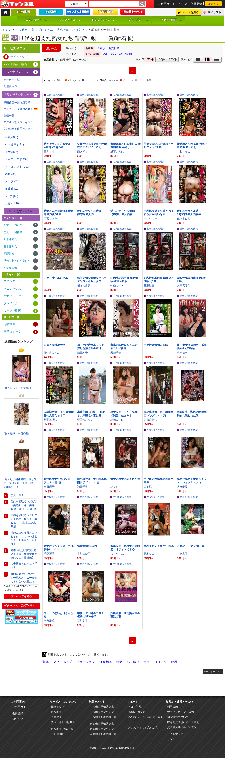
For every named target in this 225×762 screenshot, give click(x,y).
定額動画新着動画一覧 (103, 734)
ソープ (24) (12, 181)
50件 (150, 59)
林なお (114, 486)
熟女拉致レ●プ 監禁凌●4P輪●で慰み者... (57, 145)
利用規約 (172, 706)
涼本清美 (182, 352)
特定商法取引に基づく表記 (183, 722)
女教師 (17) (12, 188)
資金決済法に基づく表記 (182, 727)
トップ (6, 29)
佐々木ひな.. (184, 218)
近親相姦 (105, 662)
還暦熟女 (9, 253)
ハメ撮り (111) (14, 144)
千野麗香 (49, 553)
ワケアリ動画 (171, 19)
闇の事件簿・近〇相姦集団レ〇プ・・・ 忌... (92, 481)
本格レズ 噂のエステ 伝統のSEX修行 (92, 615)
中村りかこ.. (184, 151)
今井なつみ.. (151, 218)
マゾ (56, 662)
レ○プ (68, 662)
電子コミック (12, 331)
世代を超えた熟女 (56, 94)
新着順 (89, 48)
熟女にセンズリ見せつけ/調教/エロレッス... (59, 548)
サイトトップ (19, 56)
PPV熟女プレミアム (17, 72)
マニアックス (70, 19)
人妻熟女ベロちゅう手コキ (24, 565)
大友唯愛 (182, 486)
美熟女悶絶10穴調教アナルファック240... (158, 145)
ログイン (213, 3)
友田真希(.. (183, 285)
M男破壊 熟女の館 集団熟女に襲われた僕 (192, 413)
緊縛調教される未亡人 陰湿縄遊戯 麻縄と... (125, 145)
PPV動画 (21, 29)
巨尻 (147, 662)
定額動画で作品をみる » (18, 128)
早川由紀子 (83, 553)
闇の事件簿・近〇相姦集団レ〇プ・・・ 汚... (158, 413)
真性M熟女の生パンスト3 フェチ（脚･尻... (60, 481)
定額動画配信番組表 (102, 723)
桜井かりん (117, 553)
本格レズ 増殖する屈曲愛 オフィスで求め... (125, 548)
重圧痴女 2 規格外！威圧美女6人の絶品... (192, 346)
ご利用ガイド (167, 3)
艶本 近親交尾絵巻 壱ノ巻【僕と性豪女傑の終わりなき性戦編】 (24, 554)
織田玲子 (82, 352)
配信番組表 (10, 86)
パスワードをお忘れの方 (143, 727)
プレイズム (138, 19)
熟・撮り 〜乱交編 (16, 433)
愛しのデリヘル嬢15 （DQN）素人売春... (122, 212)
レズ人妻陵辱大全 (54, 345)
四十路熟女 (10, 239)
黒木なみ (149, 553)
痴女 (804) (11, 152)
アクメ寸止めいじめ (56, 278)
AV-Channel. (109, 748)
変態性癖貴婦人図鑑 (156, 345)
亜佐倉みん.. (51, 352)
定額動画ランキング (102, 728)
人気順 (101, 48)
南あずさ (82, 151)
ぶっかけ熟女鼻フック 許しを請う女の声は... (92, 346)
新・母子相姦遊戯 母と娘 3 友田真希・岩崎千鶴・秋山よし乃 (21, 483)
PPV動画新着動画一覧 (103, 717)
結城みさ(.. (117, 419)
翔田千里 (82, 486)
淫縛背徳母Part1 (87, 546)
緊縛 (45, 662)
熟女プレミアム (103, 19)
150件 (173, 59)
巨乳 (174, 662)
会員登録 (196, 3)
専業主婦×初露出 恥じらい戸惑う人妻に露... (91, 413)
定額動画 (9, 324)
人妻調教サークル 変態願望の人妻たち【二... (59, 413)
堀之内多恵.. (84, 285)
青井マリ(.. (50, 151)
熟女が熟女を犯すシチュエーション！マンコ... (191, 481)
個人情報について (178, 717)
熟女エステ (17, 495)
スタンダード (36, 19)
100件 (161, 59)
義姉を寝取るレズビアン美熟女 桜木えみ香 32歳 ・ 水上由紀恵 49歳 (24, 521)
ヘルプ (183, 3)
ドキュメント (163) (17, 166)
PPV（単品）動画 (15, 64)
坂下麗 (148, 486)
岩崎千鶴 (115, 352)
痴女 (119, 662)
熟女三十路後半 (13, 232)
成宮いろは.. (117, 151)
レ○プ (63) (11, 196)
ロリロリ (160, 662)
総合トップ (57, 706)
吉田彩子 (49, 486)
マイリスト (214, 12)
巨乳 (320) (11, 137)
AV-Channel (17, 4)
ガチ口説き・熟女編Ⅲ (17, 387)
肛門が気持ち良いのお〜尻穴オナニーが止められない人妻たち (24, 577)
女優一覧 (9, 115)
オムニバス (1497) (16, 159)
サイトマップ (175, 734)
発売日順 (114, 48)
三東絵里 (149, 285)
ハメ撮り (133, 662)
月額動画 (56, 717)
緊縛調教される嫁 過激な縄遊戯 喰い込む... (192, 145)
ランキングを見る (21, 596)
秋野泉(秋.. (50, 419)
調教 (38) (11, 174)
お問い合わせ (136, 712)
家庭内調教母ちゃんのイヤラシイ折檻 (125, 346)
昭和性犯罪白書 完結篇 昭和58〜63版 (124, 279)
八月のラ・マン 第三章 (190, 546)
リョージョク (85, 662)
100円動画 (57, 734)
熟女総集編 (10, 267)
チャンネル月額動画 (63, 722)
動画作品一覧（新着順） (18, 102)
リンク (171, 739)
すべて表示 (92, 53)
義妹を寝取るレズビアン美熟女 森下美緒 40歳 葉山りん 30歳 (24, 505)
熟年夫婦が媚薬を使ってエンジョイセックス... (92, 279)
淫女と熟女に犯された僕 (125, 479)
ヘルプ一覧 (135, 706)
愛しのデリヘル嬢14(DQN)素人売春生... (190, 212)
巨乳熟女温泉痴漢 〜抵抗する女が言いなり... (159, 212)
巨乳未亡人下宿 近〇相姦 (159, 546)
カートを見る (191, 12)
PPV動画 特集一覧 (62, 728)
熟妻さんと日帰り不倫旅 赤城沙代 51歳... (60, 212)
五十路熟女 (10, 246)
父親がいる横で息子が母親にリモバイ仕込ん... (92, 145)
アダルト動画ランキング (18, 122)
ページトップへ (212, 671)
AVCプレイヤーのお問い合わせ (145, 719)
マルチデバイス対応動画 (117, 53)
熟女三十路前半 (13, 225)
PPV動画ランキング (102, 712)
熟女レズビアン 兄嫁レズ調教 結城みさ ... (125, 413)
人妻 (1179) (12, 203)
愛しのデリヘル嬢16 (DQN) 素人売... (89, 212)
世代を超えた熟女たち (72, 29)
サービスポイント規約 (180, 712)
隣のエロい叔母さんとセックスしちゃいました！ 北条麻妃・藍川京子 (24, 538)
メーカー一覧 (12, 79)
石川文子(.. (83, 620)
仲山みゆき (117, 285)
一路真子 (182, 553)
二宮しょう (50, 218)
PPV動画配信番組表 (102, 706)
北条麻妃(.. (150, 419)
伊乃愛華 (49, 620)
